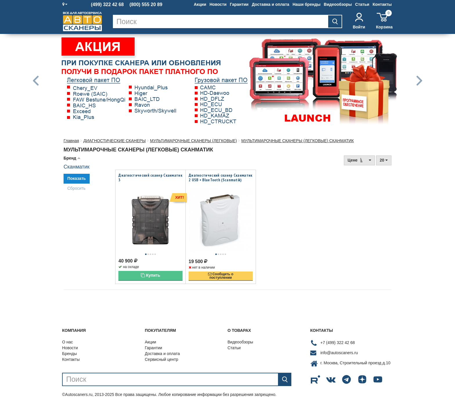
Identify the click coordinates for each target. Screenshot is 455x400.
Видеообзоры (338, 4)
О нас (67, 335)
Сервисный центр (161, 353)
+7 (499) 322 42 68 (337, 336)
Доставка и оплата (270, 4)
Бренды (69, 347)
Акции (200, 4)
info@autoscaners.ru (339, 346)
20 (384, 160)
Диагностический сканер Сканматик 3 (150, 177)
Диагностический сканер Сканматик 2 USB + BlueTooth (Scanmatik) (220, 177)
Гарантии (239, 4)
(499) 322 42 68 (107, 4)
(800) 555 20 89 (145, 4)
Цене (359, 160)
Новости (218, 4)
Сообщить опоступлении (221, 269)
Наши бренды (306, 4)
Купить (150, 269)
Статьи (362, 4)
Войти (359, 21)
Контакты (382, 4)
